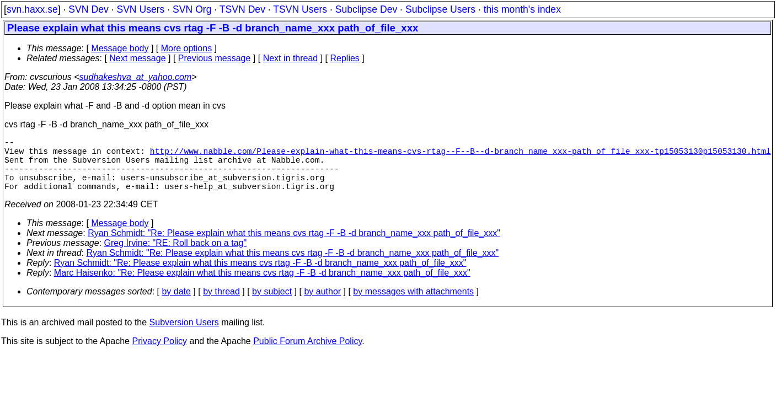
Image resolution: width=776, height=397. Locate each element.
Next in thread (290, 58)
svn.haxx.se (32, 9)
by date (176, 304)
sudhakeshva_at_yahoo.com (135, 77)
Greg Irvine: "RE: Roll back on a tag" (175, 256)
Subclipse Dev (366, 9)
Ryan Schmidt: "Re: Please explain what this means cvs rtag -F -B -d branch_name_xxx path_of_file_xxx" (294, 246)
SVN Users (140, 9)
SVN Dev (88, 9)
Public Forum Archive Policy (307, 354)
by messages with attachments (413, 304)
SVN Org (192, 9)
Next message (137, 58)
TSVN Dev (242, 9)
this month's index (522, 9)
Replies (345, 58)
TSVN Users (300, 9)
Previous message (214, 58)
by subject (272, 304)
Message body (119, 48)
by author (322, 304)
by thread (221, 304)
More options (186, 48)
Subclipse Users (440, 9)
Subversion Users (184, 335)
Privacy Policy (159, 354)
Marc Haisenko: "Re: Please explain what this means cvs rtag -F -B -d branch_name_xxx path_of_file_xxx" (262, 286)
